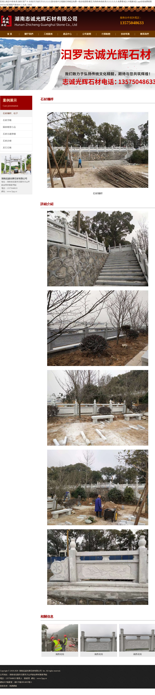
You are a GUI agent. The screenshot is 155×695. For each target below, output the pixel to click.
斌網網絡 (13, 686)
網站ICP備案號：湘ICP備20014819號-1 (16, 682)
